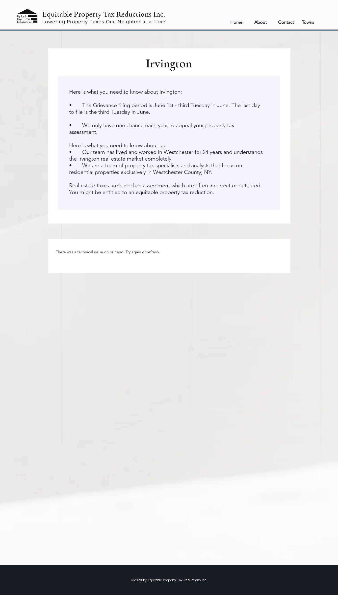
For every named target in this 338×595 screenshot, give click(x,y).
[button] (311, 22)
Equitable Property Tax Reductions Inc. (103, 14)
